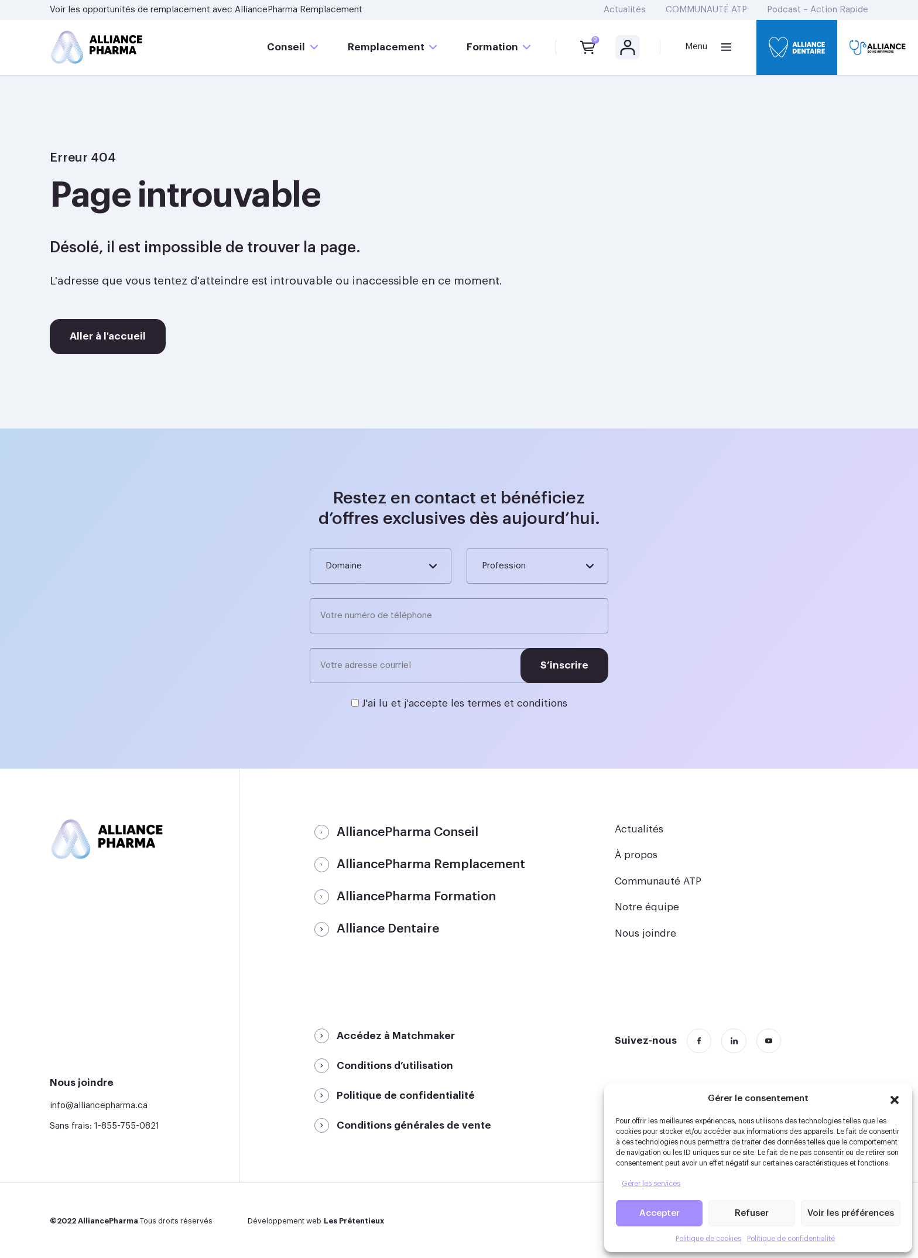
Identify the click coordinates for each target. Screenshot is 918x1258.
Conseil (286, 47)
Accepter (659, 1213)
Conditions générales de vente (414, 1125)
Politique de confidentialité (791, 1238)
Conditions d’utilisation (395, 1066)
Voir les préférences (850, 1213)
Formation (492, 47)
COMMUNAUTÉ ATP (706, 9)
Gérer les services (651, 1183)
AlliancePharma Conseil (407, 832)
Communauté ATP (658, 881)
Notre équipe (647, 907)
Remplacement (386, 47)
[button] (894, 1098)
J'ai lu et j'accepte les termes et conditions (464, 703)
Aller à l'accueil (108, 336)
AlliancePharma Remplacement (298, 9)
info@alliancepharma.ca (99, 1105)
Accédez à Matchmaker (396, 1036)
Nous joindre (645, 933)
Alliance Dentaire (388, 929)
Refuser (752, 1213)
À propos (636, 855)
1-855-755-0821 (126, 1126)
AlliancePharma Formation (416, 896)
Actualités (625, 9)
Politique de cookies (708, 1238)
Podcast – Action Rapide (817, 9)
